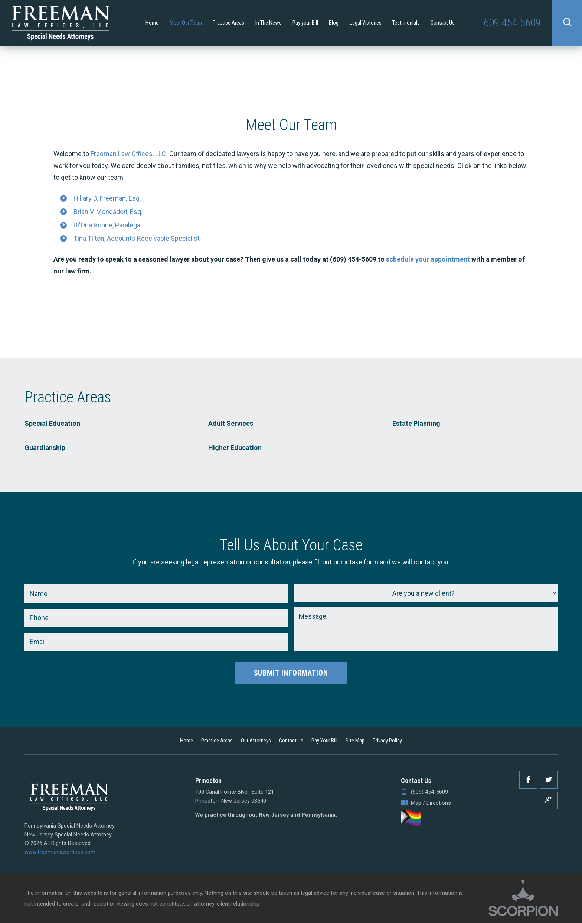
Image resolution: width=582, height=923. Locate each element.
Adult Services (230, 423)
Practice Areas (228, 22)
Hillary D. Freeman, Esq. (107, 198)
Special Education (52, 423)
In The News (268, 22)
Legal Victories (366, 22)
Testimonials (406, 22)
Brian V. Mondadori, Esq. (108, 212)
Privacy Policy (387, 740)
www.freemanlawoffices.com (59, 852)
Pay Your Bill (324, 740)
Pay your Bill (305, 22)
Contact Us (443, 22)
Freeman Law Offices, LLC (128, 154)
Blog (334, 22)
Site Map (355, 740)
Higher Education (235, 447)
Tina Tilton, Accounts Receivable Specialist (136, 238)
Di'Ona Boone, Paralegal (107, 225)
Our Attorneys (256, 740)
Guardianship (44, 447)
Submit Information (291, 672)
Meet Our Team (186, 22)
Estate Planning (416, 423)
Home (152, 22)
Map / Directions (426, 803)
